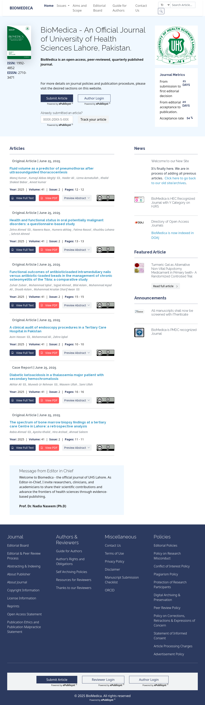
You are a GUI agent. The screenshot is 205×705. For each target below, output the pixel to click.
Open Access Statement (24, 614)
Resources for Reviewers (73, 580)
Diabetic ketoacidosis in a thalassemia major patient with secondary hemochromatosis (57, 377)
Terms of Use (114, 553)
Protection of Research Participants (170, 584)
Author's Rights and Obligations (70, 561)
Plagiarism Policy (166, 574)
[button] (77, 198)
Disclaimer (112, 569)
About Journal (17, 582)
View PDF (49, 198)
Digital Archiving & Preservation (167, 597)
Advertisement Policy (169, 654)
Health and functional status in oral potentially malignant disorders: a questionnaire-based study (57, 222)
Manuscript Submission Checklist (122, 579)
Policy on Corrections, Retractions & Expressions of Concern (174, 621)
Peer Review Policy (167, 608)
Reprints (13, 606)
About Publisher (18, 574)
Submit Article (56, 98)
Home (48, 5)
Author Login (94, 98)
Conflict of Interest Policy (172, 566)
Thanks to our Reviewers (73, 588)
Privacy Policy (114, 561)
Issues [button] (62, 5)
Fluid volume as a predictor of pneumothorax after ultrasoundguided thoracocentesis (52, 170)
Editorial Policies (165, 545)
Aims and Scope (80, 8)
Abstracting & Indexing (23, 566)
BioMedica (21, 8)
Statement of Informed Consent (170, 635)
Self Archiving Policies (71, 572)
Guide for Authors (120, 8)
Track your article (93, 119)
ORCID (110, 590)
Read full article (165, 286)
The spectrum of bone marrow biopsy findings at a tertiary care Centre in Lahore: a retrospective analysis (58, 424)
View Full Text (22, 198)
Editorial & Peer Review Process (23, 555)
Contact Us (141, 8)
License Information (21, 598)
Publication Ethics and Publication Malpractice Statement (24, 627)
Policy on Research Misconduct (167, 555)
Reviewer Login (103, 679)
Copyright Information (23, 590)
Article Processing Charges (173, 646)
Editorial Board (99, 8)
